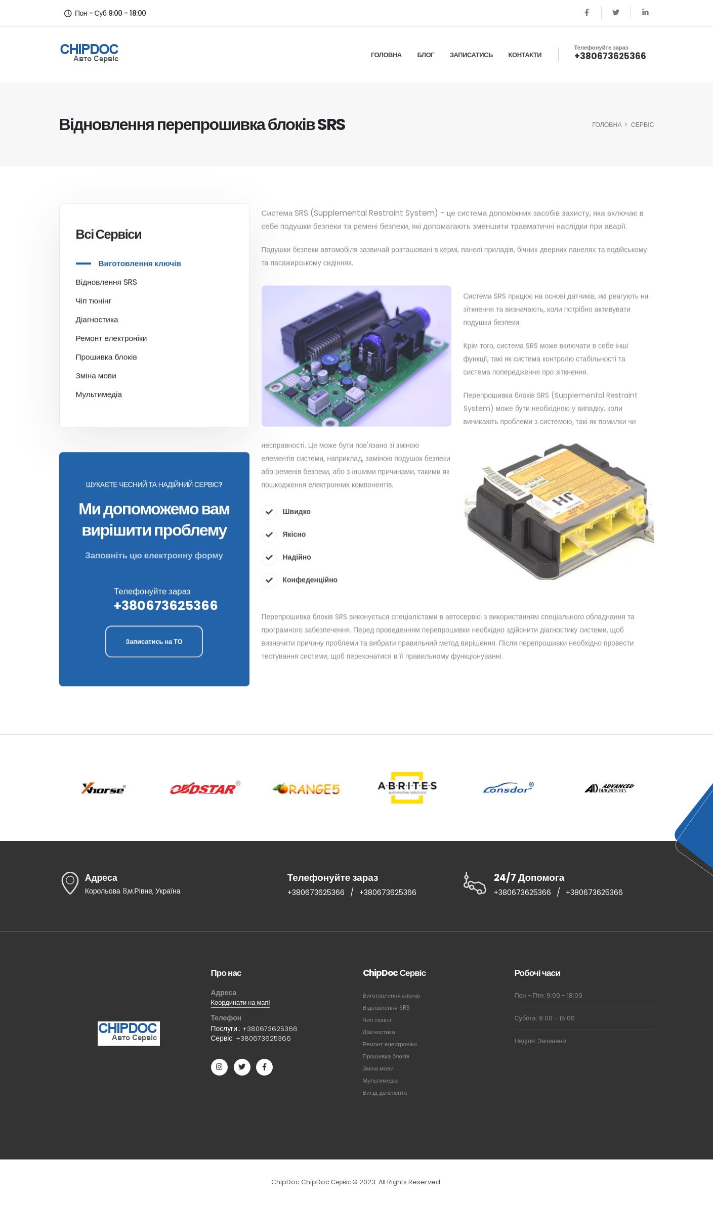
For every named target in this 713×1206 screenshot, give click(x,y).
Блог (426, 55)
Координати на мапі (243, 1004)
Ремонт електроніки (111, 341)
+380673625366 (610, 56)
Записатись (471, 55)
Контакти (525, 55)
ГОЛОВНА (606, 124)
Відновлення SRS (106, 285)
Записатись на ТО (154, 645)
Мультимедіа (99, 397)
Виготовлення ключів (140, 266)
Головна (386, 55)
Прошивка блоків (106, 360)
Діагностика (97, 323)
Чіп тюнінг (94, 304)
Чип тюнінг (378, 1020)
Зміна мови (96, 379)
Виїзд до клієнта (386, 1093)
